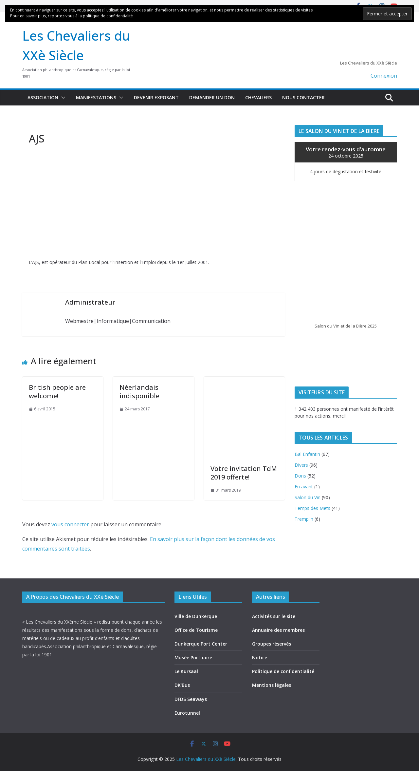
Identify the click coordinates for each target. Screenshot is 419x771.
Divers (301, 465)
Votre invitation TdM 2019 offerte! (243, 472)
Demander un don (212, 97)
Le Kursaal (186, 671)
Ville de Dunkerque (195, 616)
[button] (61, 97)
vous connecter (70, 524)
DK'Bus (182, 685)
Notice (259, 657)
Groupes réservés (271, 644)
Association (42, 97)
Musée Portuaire (193, 657)
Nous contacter (303, 97)
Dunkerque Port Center (200, 644)
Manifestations (96, 97)
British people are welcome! (57, 391)
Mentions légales (271, 685)
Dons (300, 476)
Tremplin (304, 519)
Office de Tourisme (196, 630)
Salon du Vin (307, 497)
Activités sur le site (273, 616)
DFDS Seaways (190, 699)
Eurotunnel (187, 713)
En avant (304, 486)
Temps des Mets (312, 508)
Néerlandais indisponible (139, 391)
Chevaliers (258, 97)
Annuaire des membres (278, 630)
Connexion (384, 75)
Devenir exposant (156, 97)
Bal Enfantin (307, 454)
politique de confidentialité (108, 16)
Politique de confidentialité (283, 671)
